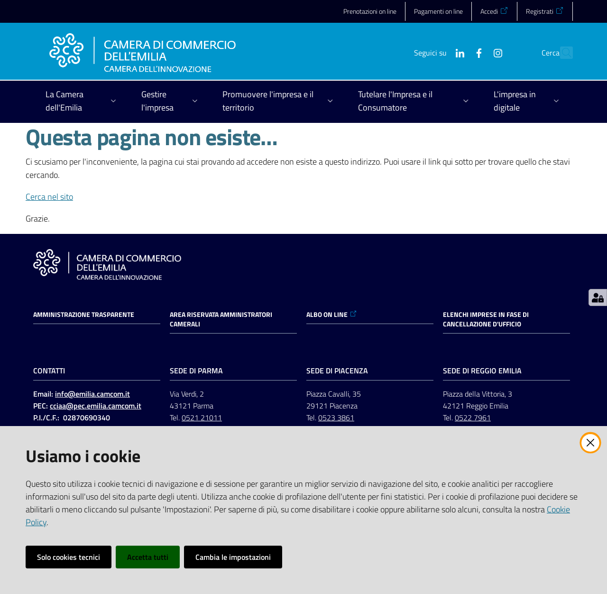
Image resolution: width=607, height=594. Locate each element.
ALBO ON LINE (331, 314)
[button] (561, 52)
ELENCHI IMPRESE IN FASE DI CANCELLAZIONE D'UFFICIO (486, 319)
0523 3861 (336, 417)
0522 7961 (473, 417)
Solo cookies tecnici (68, 557)
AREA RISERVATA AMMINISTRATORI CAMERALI (221, 319)
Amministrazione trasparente (83, 314)
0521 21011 (202, 417)
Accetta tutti (147, 557)
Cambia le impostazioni (233, 557)
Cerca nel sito (49, 196)
